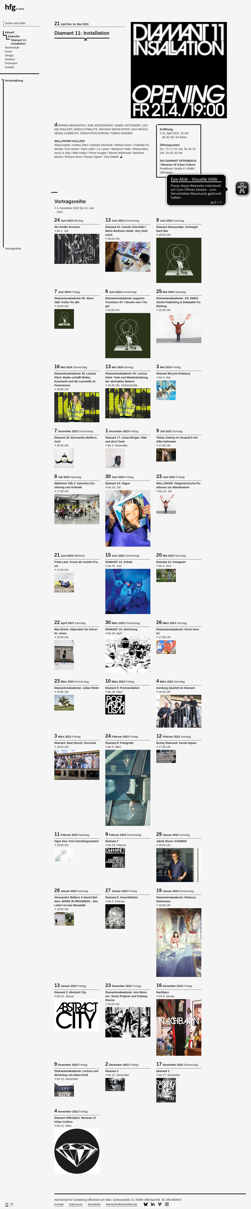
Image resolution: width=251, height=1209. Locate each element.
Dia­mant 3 (111, 1071)
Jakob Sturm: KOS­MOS (171, 841)
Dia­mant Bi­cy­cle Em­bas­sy (173, 373)
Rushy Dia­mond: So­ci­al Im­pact (176, 742)
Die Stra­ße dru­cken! (67, 227)
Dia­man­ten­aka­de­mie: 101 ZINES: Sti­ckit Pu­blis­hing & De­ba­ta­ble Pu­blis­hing (178, 302)
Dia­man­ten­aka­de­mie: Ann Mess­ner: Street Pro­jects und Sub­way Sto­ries (126, 996)
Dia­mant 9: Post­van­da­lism (122, 687)
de (6, 1203)
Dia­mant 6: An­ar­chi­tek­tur (121, 897)
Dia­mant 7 (111, 841)
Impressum (75, 1204)
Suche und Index (15, 23)
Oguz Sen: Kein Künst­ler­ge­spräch (76, 841)
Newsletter (94, 1204)
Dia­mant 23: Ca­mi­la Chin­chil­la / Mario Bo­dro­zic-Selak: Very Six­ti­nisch (126, 230)
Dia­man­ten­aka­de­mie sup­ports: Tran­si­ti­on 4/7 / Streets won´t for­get (126, 302)
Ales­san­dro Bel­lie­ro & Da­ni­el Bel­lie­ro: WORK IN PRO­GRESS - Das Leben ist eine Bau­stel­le (76, 901)
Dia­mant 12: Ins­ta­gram (171, 562)
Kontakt (59, 1204)
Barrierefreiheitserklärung (121, 1204)
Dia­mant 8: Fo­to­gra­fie (119, 742)
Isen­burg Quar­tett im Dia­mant (175, 687)
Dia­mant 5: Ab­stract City (70, 992)
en (12, 1203)
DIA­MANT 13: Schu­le (118, 562)
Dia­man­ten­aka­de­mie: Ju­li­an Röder (76, 687)
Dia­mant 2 (162, 1071)
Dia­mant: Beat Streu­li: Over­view (75, 742)
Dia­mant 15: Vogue (117, 483)
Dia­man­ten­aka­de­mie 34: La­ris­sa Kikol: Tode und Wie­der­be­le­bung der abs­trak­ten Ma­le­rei (126, 377)
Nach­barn (162, 992)
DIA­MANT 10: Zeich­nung (121, 629)
